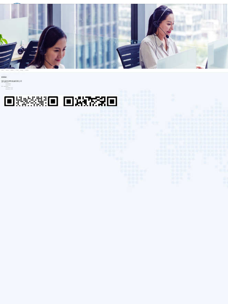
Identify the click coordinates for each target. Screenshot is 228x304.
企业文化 (7, 70)
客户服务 (21, 70)
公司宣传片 (27, 70)
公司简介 (2, 70)
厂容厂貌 (16, 70)
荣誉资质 (12, 70)
